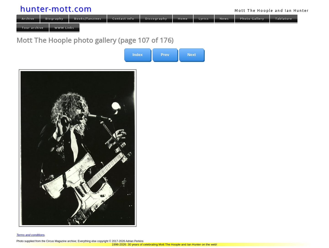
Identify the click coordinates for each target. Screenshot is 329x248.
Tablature (283, 18)
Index (138, 55)
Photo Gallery (252, 18)
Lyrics (204, 18)
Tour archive (33, 27)
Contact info (123, 18)
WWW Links (64, 27)
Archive (28, 18)
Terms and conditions (30, 235)
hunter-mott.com (56, 8)
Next (191, 55)
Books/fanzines (87, 18)
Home (183, 18)
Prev (165, 55)
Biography (54, 18)
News (224, 18)
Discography (156, 18)
